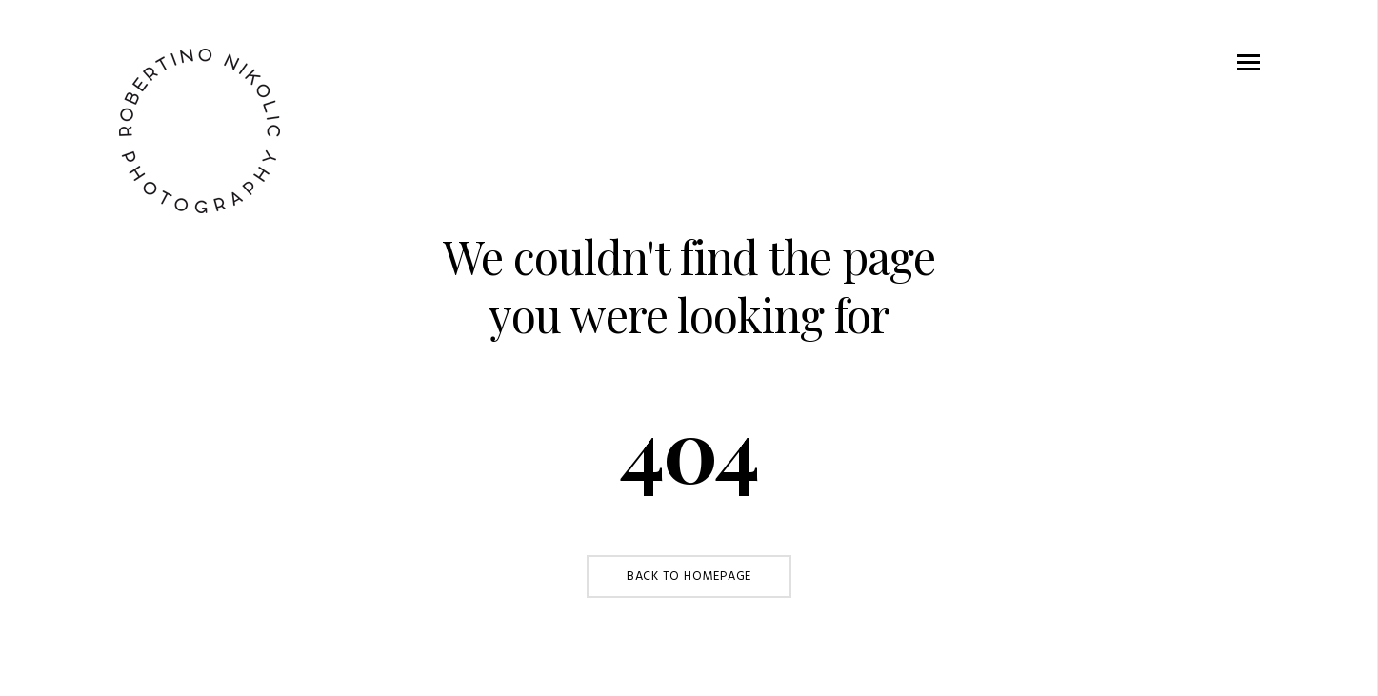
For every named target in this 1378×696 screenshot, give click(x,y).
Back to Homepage (689, 577)
